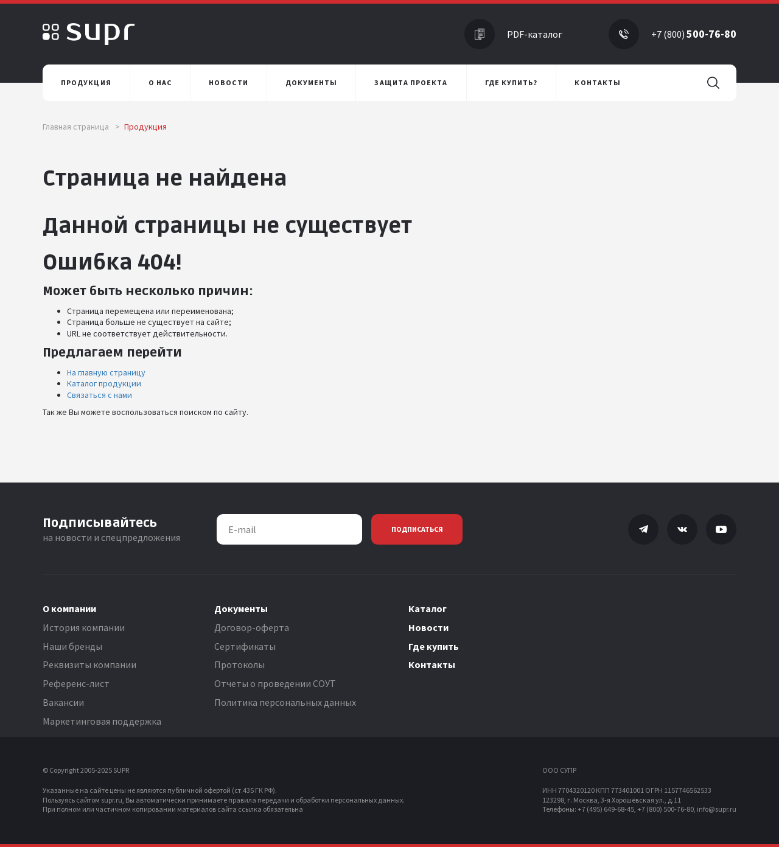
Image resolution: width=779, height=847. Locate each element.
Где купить (433, 646)
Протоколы (239, 664)
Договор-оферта (251, 627)
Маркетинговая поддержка (102, 721)
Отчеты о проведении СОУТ (275, 683)
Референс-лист (76, 683)
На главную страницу (106, 372)
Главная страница (81, 126)
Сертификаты (245, 646)
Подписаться (417, 529)
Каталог (427, 608)
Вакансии (63, 702)
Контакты (431, 664)
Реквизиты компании (89, 664)
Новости (428, 627)
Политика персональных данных (285, 702)
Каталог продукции (104, 383)
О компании (69, 608)
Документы (241, 608)
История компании (84, 627)
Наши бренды (72, 646)
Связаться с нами (99, 394)
